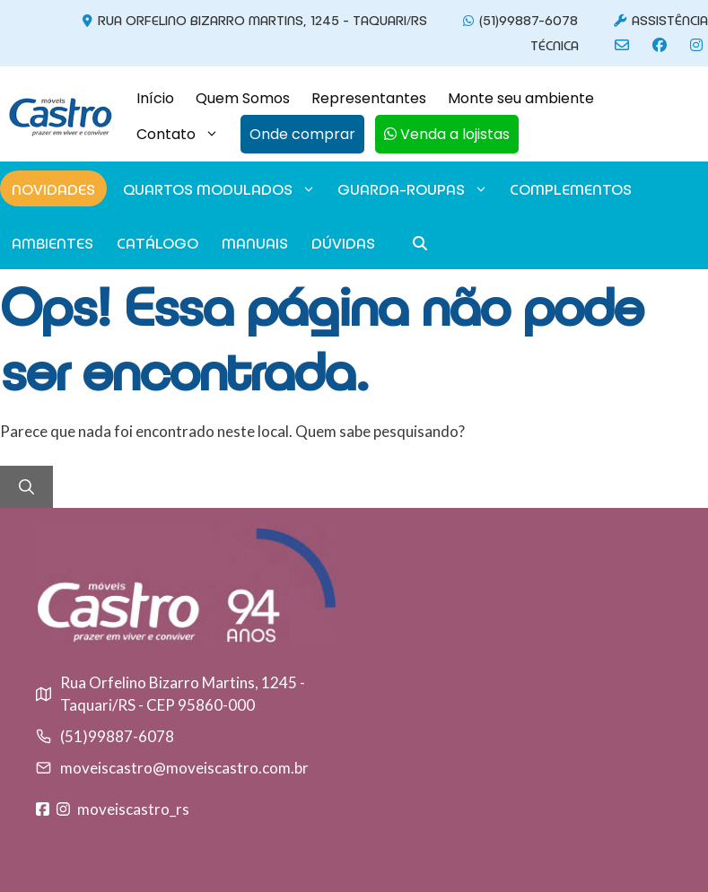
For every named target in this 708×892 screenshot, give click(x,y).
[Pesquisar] (26, 487)
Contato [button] (183, 135)
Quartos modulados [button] (220, 188)
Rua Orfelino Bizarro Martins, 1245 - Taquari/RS (252, 19)
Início (155, 98)
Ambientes (52, 242)
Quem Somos (243, 98)
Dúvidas (343, 242)
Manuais (255, 242)
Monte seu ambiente (521, 98)
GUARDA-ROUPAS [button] (413, 188)
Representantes (368, 98)
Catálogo (157, 242)
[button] (297, 135)
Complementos (571, 188)
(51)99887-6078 (518, 19)
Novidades (53, 188)
